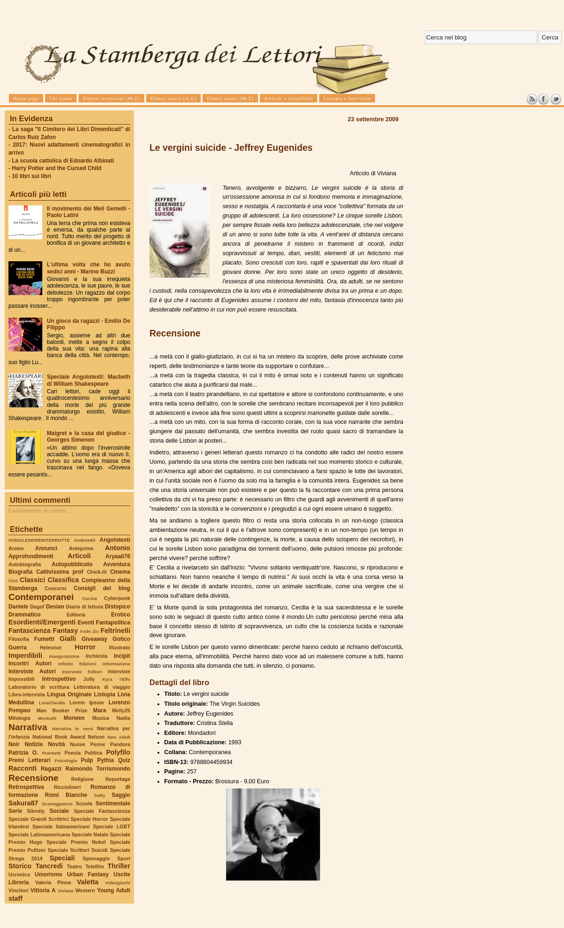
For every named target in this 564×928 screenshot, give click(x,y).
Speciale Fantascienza (102, 811)
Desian (55, 606)
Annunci (46, 548)
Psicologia (66, 760)
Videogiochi (118, 882)
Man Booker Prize (61, 710)
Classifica (63, 580)
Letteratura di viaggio (101, 687)
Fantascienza (29, 630)
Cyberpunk (117, 598)
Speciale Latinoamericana (39, 834)
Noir (14, 744)
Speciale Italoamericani (61, 826)
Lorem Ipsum (87, 702)
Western (85, 890)
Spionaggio (96, 858)
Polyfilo (118, 752)
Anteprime (81, 548)
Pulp (87, 760)
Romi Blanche (66, 795)
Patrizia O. (23, 752)
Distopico (117, 606)
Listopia (104, 694)
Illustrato (119, 647)
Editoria (76, 614)
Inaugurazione (64, 656)
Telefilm (95, 866)
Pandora (120, 744)
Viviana (65, 890)
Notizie (33, 744)
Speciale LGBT (111, 826)
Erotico (120, 614)
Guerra (17, 647)
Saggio (121, 795)
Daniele (18, 606)
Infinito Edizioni (77, 663)
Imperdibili (25, 655)
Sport (123, 858)
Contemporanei (41, 597)
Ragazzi (51, 768)
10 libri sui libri (31, 176)
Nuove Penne (87, 744)
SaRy (99, 795)
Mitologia (19, 718)
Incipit (122, 656)
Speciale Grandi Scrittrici (38, 819)
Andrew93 (84, 540)
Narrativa (27, 727)
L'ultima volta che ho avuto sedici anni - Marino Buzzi (88, 267)
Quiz (124, 760)
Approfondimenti (30, 556)
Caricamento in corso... (39, 510)
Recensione (33, 778)
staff (15, 898)
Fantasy (65, 630)
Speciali (62, 858)
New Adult (118, 737)
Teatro (74, 866)
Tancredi (49, 866)
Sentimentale (112, 803)
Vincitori (18, 890)
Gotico (121, 639)
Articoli (79, 556)
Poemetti (51, 753)
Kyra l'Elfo (116, 679)
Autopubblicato (72, 564)
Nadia (123, 718)
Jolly (88, 679)
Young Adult (113, 890)
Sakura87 (23, 803)
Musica (100, 718)
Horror (85, 647)
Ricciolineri (67, 787)
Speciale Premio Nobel (76, 842)
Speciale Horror (89, 819)
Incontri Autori (30, 663)
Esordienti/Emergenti (42, 622)
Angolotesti (115, 540)
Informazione (116, 663)
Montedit (47, 718)
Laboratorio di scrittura (38, 687)
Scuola (84, 803)
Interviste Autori (32, 671)
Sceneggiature (57, 803)
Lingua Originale (69, 694)
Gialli (68, 638)
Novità (56, 744)
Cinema (120, 572)
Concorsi (55, 588)
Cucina (89, 598)
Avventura (116, 564)
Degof (37, 606)
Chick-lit (97, 572)
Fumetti (44, 639)
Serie (15, 811)
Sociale (59, 811)
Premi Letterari (29, 760)
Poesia (72, 753)
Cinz (13, 580)
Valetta (88, 882)
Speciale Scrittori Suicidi (77, 850)
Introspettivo (59, 679)
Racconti (22, 768)
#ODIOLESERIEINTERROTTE (39, 540)
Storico (19, 866)
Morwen (74, 718)
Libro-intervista (26, 694)
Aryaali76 (117, 556)
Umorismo (49, 874)
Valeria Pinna (53, 882)
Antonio (117, 548)
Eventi (86, 622)
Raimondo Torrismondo (97, 768)
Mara (99, 710)
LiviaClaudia (52, 702)
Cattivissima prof (59, 572)
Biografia (20, 572)
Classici (32, 580)
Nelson (96, 737)
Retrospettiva (26, 787)
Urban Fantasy (88, 874)
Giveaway (95, 639)
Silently (36, 811)
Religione (82, 779)
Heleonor (51, 647)
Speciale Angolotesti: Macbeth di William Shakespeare (88, 380)
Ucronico (19, 874)
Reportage (117, 779)
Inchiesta (96, 656)
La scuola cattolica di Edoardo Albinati (63, 160)
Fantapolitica (113, 622)
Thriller (119, 866)
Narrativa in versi (72, 728)
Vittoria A (43, 890)
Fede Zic (89, 631)
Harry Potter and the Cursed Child (57, 168)
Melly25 (121, 710)
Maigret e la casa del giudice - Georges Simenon (88, 436)
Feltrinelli (115, 630)
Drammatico (24, 614)
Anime (16, 548)
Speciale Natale (89, 834)
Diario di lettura (84, 606)
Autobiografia (24, 564)
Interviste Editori (82, 671)
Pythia (105, 760)
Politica (93, 753)
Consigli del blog (102, 588)
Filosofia (18, 639)
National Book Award (58, 737)
